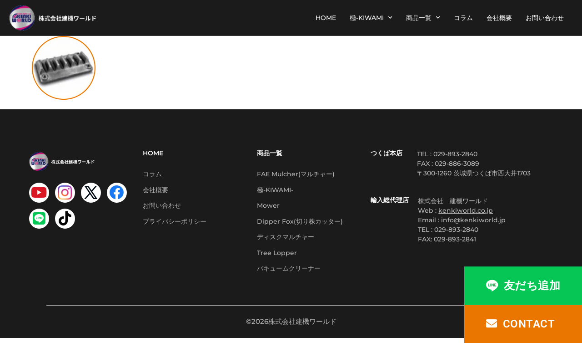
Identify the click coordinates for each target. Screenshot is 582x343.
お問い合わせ (545, 18)
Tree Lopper (277, 256)
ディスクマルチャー (285, 240)
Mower (268, 207)
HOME (326, 18)
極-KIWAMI (371, 18)
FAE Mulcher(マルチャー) (296, 174)
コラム (463, 18)
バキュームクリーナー (289, 273)
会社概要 (499, 18)
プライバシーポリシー (174, 224)
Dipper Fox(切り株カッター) (300, 224)
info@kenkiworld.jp (473, 220)
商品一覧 (423, 18)
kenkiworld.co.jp (465, 210)
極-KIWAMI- (275, 191)
